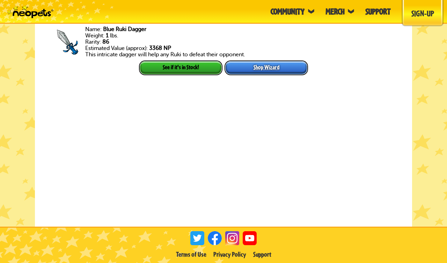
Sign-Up (422, 13)
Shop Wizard (266, 67)
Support (262, 254)
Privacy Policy (229, 254)
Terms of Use (191, 254)
